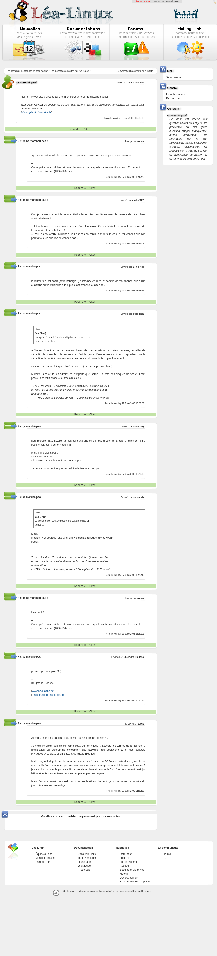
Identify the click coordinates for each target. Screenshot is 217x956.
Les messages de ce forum (64, 71)
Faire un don (43, 861)
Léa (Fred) (138, 267)
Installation (126, 854)
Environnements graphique (135, 881)
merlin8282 (138, 200)
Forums (166, 854)
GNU (176, 1)
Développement (129, 877)
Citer (86, 129)
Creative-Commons (141, 891)
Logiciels (125, 857)
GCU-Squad (167, 1)
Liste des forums (175, 94)
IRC (164, 857)
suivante (149, 71)
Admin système (129, 861)
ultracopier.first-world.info (36, 112)
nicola (140, 141)
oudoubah (138, 314)
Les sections (13, 71)
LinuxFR (156, 1)
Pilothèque (84, 869)
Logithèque (84, 865)
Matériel (124, 873)
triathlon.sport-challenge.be (48, 694)
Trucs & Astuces (87, 857)
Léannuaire (84, 861)
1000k (141, 724)
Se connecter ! (174, 77)
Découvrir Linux (87, 854)
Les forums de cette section (34, 71)
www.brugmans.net (43, 690)
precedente (135, 71)
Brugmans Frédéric (134, 657)
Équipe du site (44, 854)
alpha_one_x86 (136, 82)
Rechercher (173, 98)
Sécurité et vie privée (132, 869)
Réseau (124, 865)
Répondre (74, 129)
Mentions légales (45, 857)
